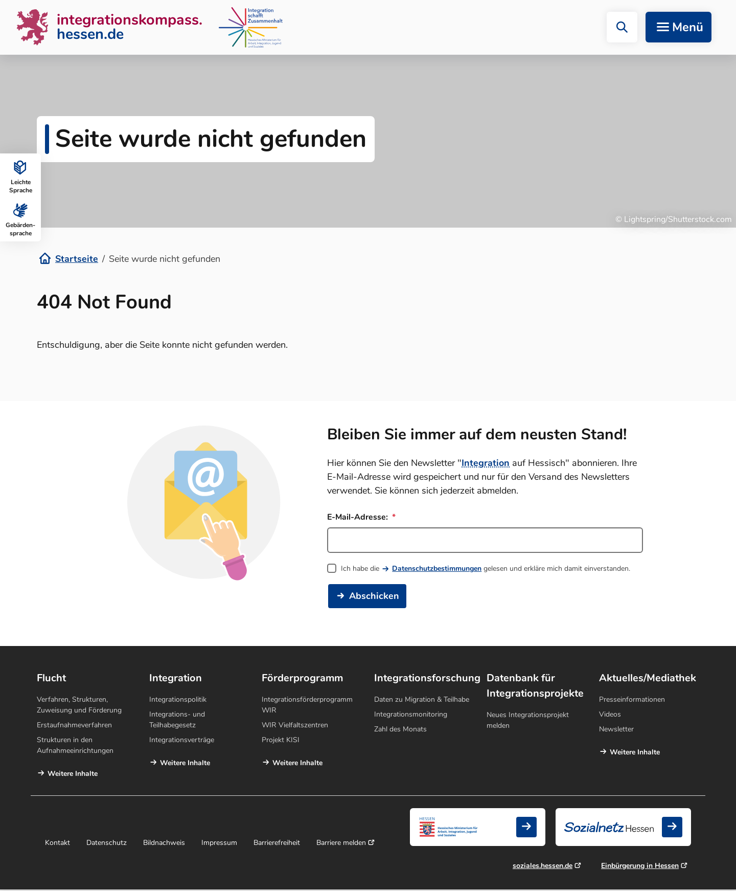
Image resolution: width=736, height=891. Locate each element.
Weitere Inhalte (73, 775)
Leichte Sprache (20, 176)
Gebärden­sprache (20, 219)
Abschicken (374, 597)
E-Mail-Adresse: (361, 518)
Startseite (76, 260)
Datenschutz (106, 844)
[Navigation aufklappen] (678, 28)
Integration (486, 464)
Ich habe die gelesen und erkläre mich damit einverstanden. (485, 570)
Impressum (219, 844)
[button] (622, 28)
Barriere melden (341, 844)
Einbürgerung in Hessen (640, 867)
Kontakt (57, 844)
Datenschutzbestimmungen (436, 570)
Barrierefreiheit (277, 844)
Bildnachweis (164, 844)
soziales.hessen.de (542, 867)
